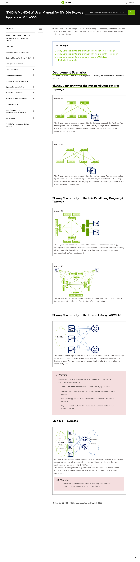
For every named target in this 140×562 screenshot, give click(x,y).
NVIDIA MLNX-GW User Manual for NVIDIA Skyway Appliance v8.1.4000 (93, 31)
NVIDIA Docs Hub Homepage (64, 28)
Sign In (131, 2)
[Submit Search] (131, 12)
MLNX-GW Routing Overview (17, 81)
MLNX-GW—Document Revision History (18, 125)
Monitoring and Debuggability (17, 98)
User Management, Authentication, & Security (16, 111)
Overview (9, 46)
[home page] (67, 2)
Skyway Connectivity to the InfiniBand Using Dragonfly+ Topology (86, 53)
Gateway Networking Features (17, 52)
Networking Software (108, 28)
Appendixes (10, 118)
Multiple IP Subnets (67, 60)
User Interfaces (12, 70)
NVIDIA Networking (88, 28)
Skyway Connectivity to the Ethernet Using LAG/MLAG (81, 57)
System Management (14, 75)
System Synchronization (15, 87)
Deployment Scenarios (64, 34)
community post (61, 364)
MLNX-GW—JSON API (14, 93)
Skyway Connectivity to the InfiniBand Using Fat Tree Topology (85, 50)
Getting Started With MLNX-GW (18, 58)
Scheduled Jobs (12, 104)
